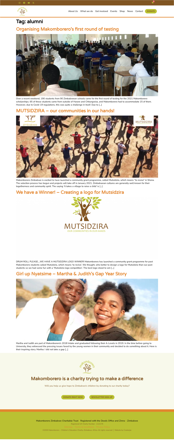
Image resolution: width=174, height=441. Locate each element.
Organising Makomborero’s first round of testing (67, 29)
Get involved (101, 11)
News (130, 11)
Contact (139, 11)
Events (113, 11)
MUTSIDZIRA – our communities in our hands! (65, 111)
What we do (86, 11)
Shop (122, 11)
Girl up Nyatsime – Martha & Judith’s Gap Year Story (71, 274)
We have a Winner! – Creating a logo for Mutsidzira (70, 192)
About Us (73, 11)
